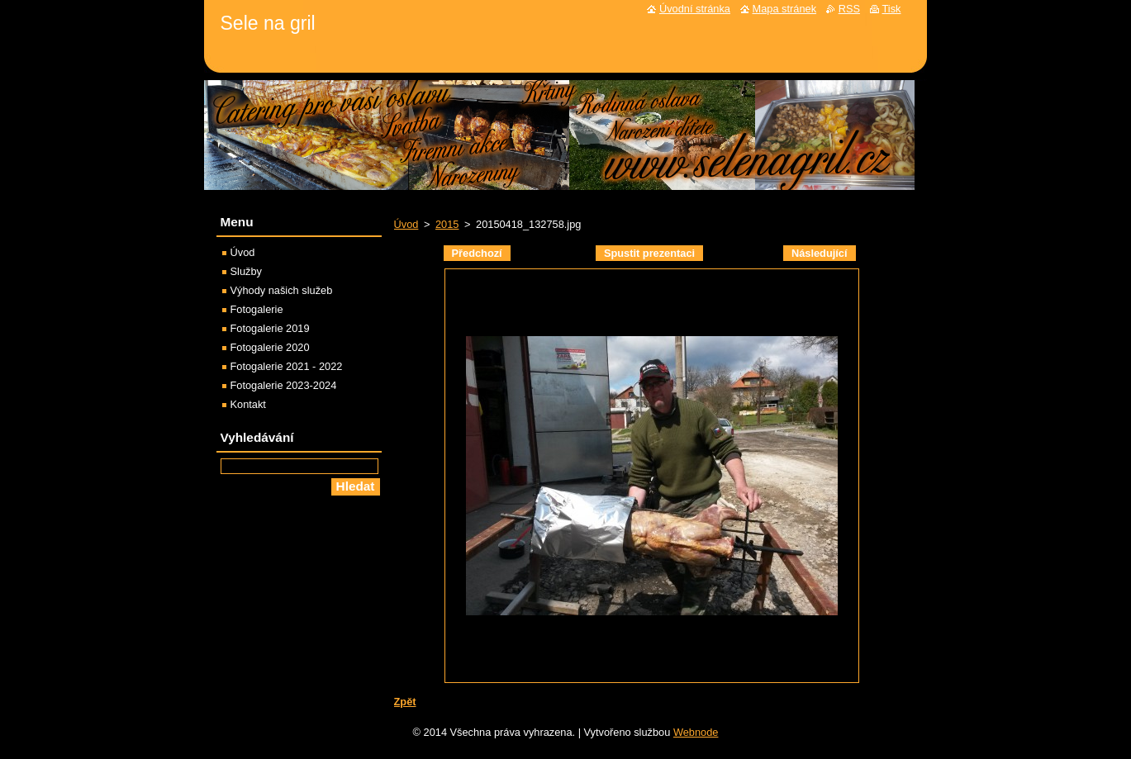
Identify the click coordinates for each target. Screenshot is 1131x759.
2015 (447, 224)
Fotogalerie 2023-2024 (283, 385)
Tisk (891, 8)
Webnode (696, 732)
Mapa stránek (785, 8)
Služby (246, 271)
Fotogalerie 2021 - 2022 (286, 366)
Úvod (406, 224)
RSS (849, 8)
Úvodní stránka (694, 8)
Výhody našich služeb (281, 290)
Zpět (405, 701)
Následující (819, 253)
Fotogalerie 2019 (270, 328)
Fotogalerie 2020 (270, 347)
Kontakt (248, 404)
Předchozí (477, 253)
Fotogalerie (256, 309)
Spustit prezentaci (649, 253)
